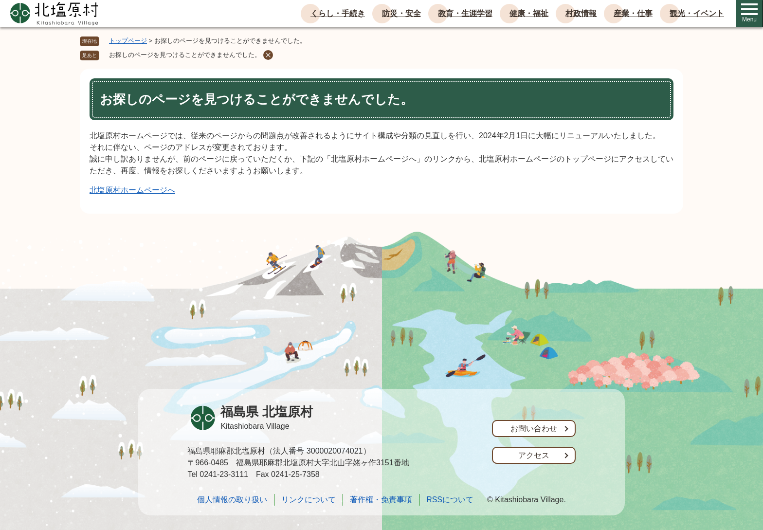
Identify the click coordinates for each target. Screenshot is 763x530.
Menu (749, 13)
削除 (268, 55)
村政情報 (581, 13)
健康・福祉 (528, 13)
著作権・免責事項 (381, 499)
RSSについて (449, 499)
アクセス (533, 455)
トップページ (128, 40)
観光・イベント (697, 13)
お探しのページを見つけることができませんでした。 (185, 54)
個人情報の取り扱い (232, 499)
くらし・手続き (337, 13)
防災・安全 (401, 13)
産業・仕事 (633, 13)
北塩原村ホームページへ (132, 190)
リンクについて (308, 499)
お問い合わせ (533, 428)
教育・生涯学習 (465, 13)
